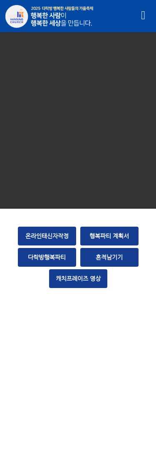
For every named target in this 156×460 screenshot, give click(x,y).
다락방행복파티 (47, 257)
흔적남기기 (109, 257)
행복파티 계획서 (109, 236)
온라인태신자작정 (47, 236)
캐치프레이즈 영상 (78, 278)
